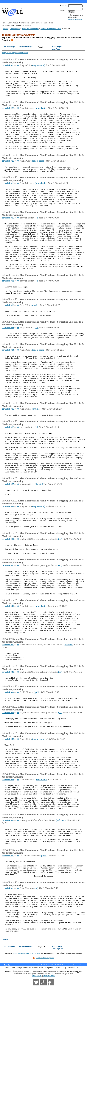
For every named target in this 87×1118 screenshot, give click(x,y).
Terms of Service (49, 1089)
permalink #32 (8, 338)
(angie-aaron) (38, 65)
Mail (45, 23)
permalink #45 (8, 795)
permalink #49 (8, 956)
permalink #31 (8, 312)
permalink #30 (8, 238)
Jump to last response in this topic (15, 53)
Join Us (28, 25)
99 (18, 65)
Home (4, 23)
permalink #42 (8, 721)
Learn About (13, 23)
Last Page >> (57, 49)
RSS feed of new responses (45, 1071)
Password (20, 25)
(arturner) (36, 455)
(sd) (36, 238)
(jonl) (43, 956)
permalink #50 (8, 993)
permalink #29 (8, 199)
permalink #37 (8, 541)
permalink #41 (8, 678)
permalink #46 (8, 824)
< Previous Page (25, 47)
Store (51, 23)
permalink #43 (8, 751)
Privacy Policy (37, 1089)
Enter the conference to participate (26, 1067)
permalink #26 (8, 65)
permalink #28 (8, 175)
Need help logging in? (75, 19)
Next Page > (57, 47)
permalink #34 (8, 387)
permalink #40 (8, 631)
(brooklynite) (41, 114)
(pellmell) (68, 721)
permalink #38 (8, 565)
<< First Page (9, 47)
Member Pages (36, 23)
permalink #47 (8, 871)
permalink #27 (8, 114)
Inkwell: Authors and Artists (51, 29)
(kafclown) (61, 917)
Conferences (24, 23)
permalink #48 (8, 917)
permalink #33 (8, 363)
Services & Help (8, 25)
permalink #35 (8, 456)
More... (6, 1053)
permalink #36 (8, 475)
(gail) (36, 773)
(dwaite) (36, 338)
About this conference (30, 29)
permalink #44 (8, 773)
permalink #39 (8, 602)
